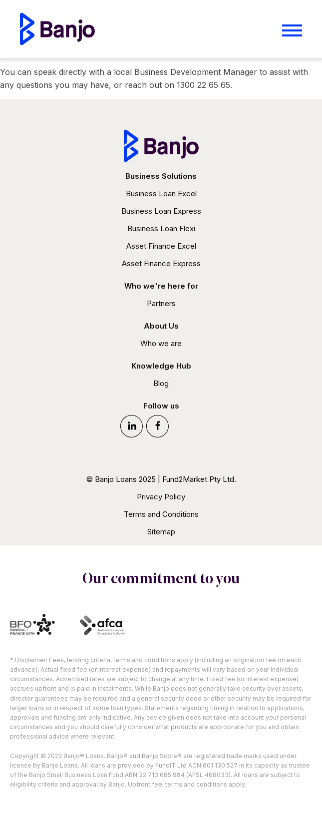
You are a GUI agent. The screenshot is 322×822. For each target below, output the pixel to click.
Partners (161, 303)
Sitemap (161, 531)
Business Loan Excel (161, 193)
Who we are (161, 343)
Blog (161, 383)
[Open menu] (292, 30)
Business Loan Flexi (161, 228)
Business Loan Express (161, 211)
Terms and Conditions (161, 514)
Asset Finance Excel (161, 246)
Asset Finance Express (161, 263)
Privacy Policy (161, 496)
